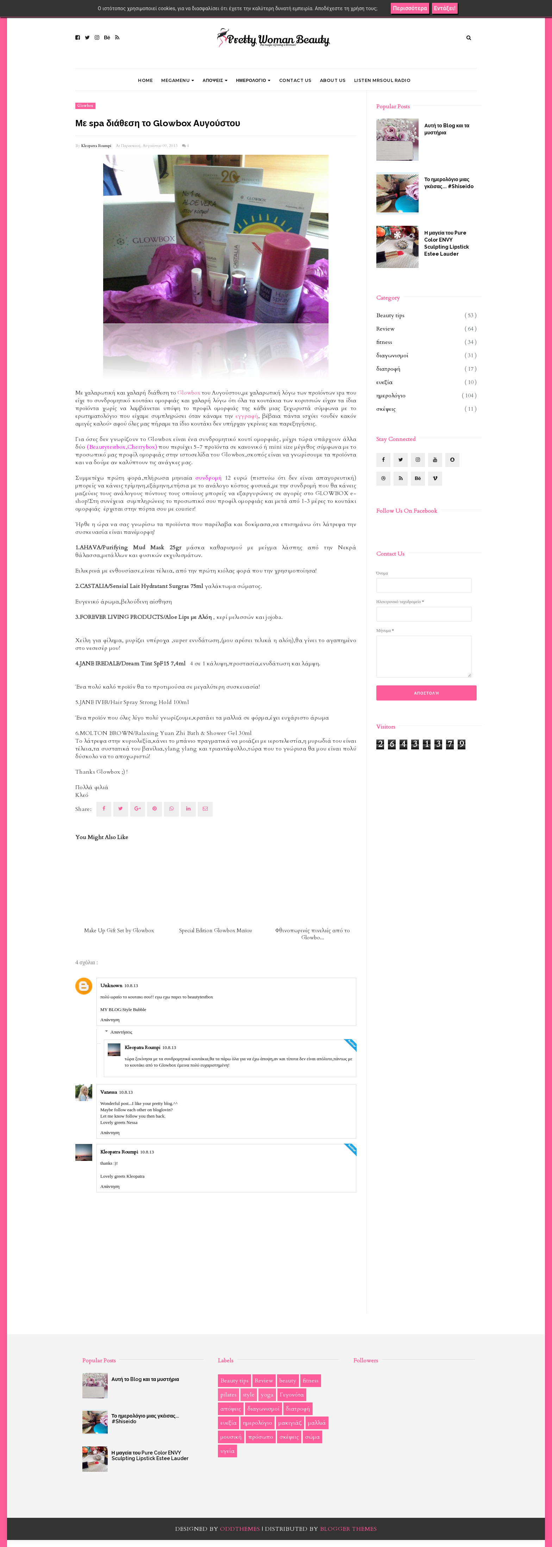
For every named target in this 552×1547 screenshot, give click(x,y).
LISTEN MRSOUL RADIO (382, 80)
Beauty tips (390, 315)
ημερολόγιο (391, 395)
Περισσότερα (410, 8)
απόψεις (230, 1409)
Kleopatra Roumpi (96, 145)
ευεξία (384, 382)
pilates (228, 1395)
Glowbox (85, 105)
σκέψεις (386, 409)
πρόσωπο (260, 1437)
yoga (267, 1395)
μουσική (231, 1437)
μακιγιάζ (290, 1423)
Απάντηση (109, 1019)
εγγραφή (247, 416)
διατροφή (388, 369)
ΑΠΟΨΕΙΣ (215, 80)
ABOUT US (333, 80)
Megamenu (177, 80)
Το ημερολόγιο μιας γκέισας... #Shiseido (448, 183)
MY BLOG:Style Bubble (123, 1009)
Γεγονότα (292, 1395)
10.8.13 (131, 985)
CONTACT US (295, 80)
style (249, 1395)
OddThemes (240, 1529)
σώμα (312, 1437)
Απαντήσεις (121, 1032)
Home (145, 80)
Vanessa (108, 1092)
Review (385, 329)
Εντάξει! (445, 8)
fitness (384, 342)
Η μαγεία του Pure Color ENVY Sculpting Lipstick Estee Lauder (446, 243)
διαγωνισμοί (392, 355)
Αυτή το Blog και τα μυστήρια (446, 129)
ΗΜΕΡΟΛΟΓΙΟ (253, 80)
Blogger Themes (348, 1529)
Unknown (111, 985)
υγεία (227, 1451)
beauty (288, 1381)
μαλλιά (317, 1423)
